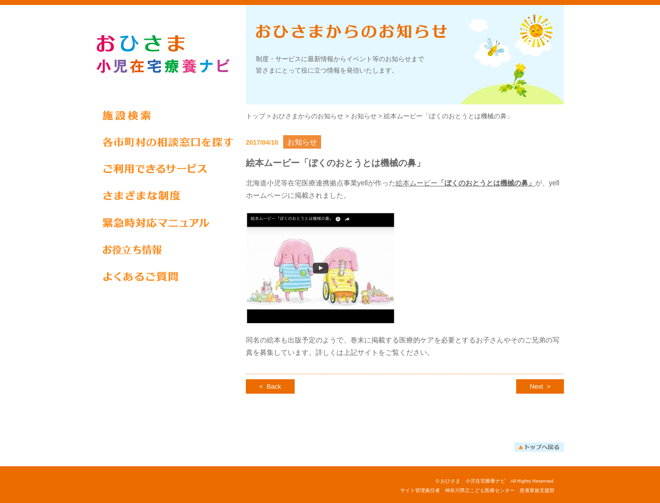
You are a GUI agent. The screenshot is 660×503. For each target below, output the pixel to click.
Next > (540, 386)
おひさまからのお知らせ (307, 116)
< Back (270, 386)
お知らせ (364, 116)
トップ (255, 116)
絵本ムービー (465, 183)
